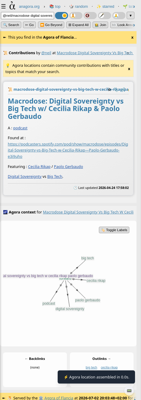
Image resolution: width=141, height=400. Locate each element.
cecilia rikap (109, 367)
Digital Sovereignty (25, 176)
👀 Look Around (124, 25)
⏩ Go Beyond (51, 25)
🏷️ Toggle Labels (114, 230)
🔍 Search (11, 25)
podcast (20, 127)
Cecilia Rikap (39, 166)
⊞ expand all (78, 25)
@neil (46, 52)
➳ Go (29, 25)
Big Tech (54, 176)
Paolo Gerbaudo (68, 166)
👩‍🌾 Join (100, 25)
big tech (91, 367)
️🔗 (123, 89)
